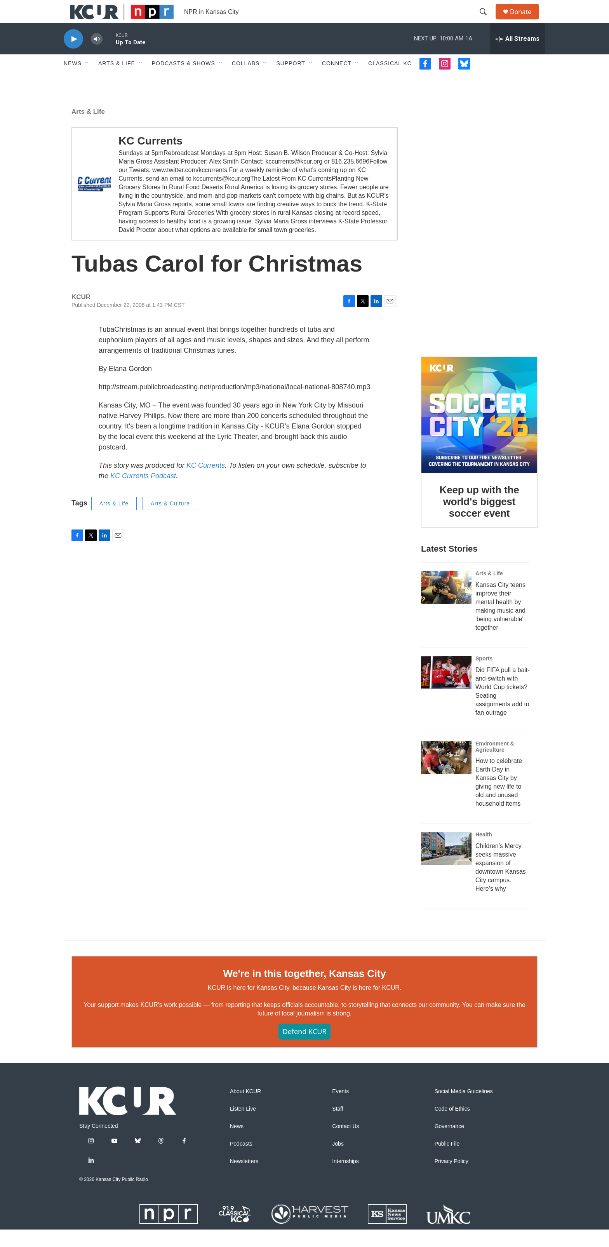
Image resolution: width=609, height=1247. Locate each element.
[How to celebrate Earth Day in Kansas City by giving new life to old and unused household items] (446, 775)
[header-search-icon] (486, 20)
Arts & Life (116, 81)
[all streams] (517, 56)
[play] (73, 56)
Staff (337, 1126)
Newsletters (244, 1179)
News (73, 81)
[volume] (96, 56)
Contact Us (345, 1144)
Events (340, 1109)
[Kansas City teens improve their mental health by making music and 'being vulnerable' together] (446, 605)
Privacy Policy (451, 1179)
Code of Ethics (452, 1126)
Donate (525, 20)
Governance (449, 1144)
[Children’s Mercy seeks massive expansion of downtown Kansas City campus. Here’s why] (446, 866)
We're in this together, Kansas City (304, 991)
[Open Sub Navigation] (87, 81)
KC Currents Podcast (143, 493)
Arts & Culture (170, 521)
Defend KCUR (304, 1049)
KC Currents (150, 158)
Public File (447, 1161)
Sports (483, 676)
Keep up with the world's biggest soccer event (479, 519)
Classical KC (390, 81)
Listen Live (243, 1126)
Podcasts (241, 1161)
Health (483, 852)
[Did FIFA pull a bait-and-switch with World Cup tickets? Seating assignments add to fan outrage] (446, 690)
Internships (345, 1179)
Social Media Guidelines (464, 1109)
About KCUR (245, 1109)
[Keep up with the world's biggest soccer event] (479, 432)
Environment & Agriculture (494, 764)
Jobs (338, 1161)
